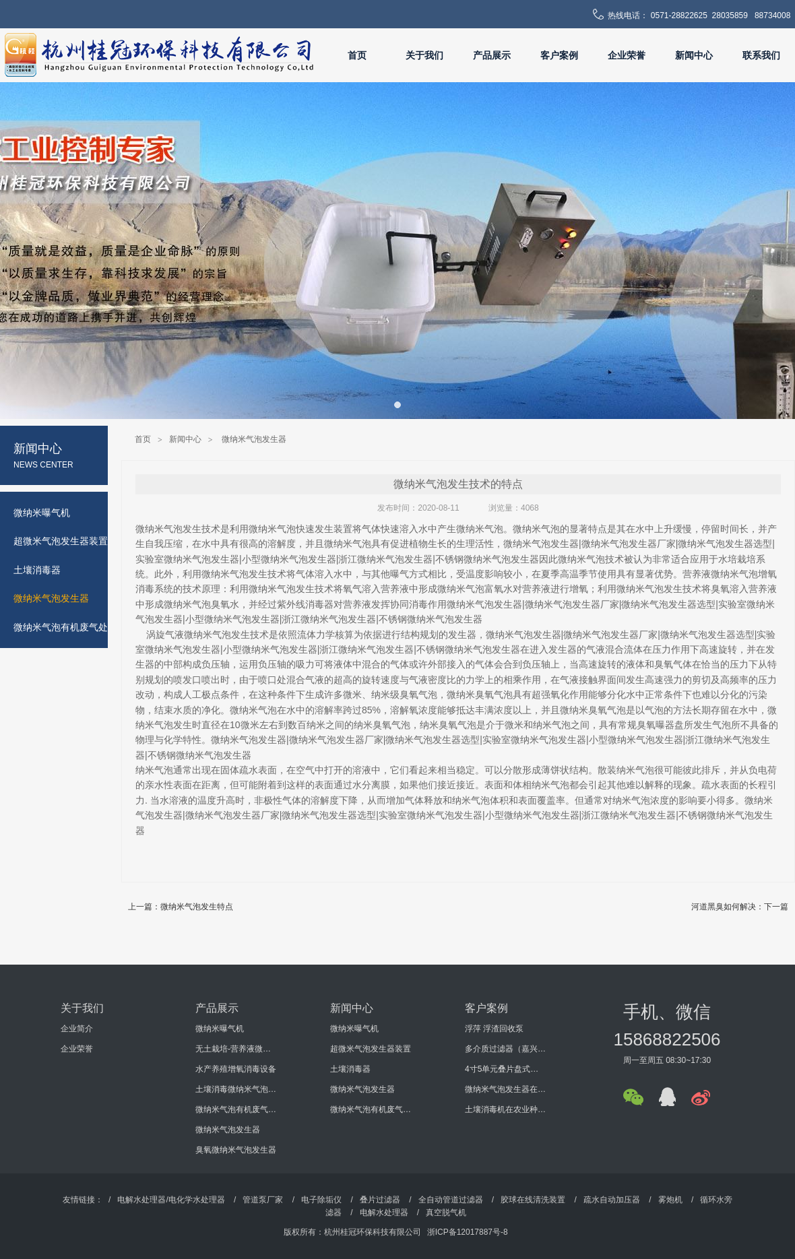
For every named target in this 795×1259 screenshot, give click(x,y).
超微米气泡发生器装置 (370, 1049)
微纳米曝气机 (219, 1028)
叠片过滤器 (380, 1199)
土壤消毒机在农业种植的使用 (505, 1109)
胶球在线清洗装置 (533, 1199)
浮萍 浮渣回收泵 (494, 1028)
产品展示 (492, 55)
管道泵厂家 (263, 1199)
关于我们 (424, 55)
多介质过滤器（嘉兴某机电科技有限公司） (505, 1049)
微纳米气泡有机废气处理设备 (235, 1109)
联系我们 (761, 55)
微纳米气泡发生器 (254, 439)
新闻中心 (694, 55)
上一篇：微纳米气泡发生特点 (180, 906)
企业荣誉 (626, 55)
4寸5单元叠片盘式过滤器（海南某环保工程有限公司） (505, 1069)
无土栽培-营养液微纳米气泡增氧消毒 (235, 1049)
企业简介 (77, 1028)
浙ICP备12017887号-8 (467, 1232)
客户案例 (559, 55)
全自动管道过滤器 (450, 1199)
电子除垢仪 (321, 1199)
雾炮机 (670, 1199)
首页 (357, 55)
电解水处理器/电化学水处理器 (170, 1199)
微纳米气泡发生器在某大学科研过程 (505, 1089)
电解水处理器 (384, 1212)
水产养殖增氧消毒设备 (235, 1069)
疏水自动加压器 (611, 1199)
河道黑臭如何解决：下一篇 (739, 906)
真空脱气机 (446, 1212)
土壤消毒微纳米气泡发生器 (235, 1089)
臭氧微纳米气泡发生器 (235, 1150)
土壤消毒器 (350, 1069)
